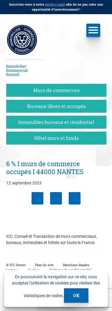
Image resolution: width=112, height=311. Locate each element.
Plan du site (44, 265)
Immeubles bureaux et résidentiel (56, 122)
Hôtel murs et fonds (56, 138)
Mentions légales (76, 265)
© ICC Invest (16, 265)
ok (76, 295)
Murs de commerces (56, 90)
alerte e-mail (55, 4)
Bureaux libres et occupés (56, 106)
